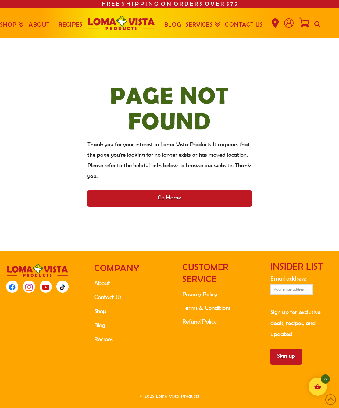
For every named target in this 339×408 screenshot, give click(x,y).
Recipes (103, 339)
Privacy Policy (199, 294)
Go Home (169, 197)
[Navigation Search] (317, 23)
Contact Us (107, 297)
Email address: (291, 284)
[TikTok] (62, 287)
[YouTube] (46, 287)
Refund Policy (199, 321)
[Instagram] (29, 287)
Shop (100, 311)
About (102, 283)
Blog (99, 325)
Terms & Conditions (206, 307)
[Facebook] (12, 287)
